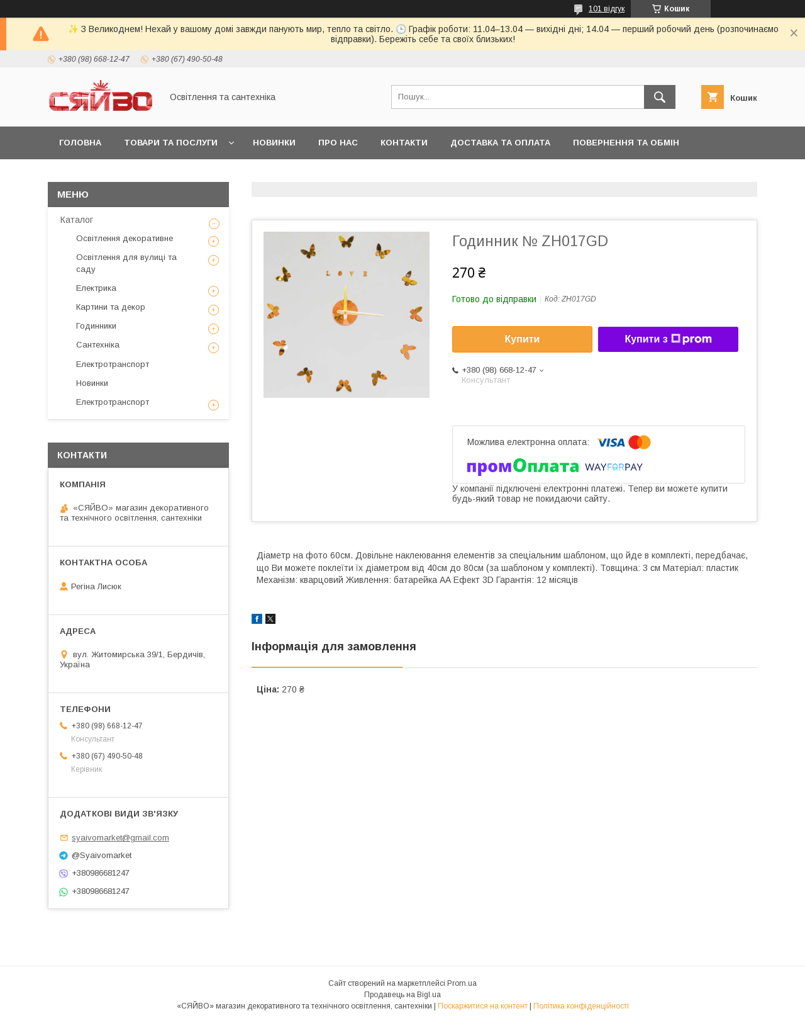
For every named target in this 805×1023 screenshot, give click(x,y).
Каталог (76, 220)
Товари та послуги (171, 142)
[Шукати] (659, 97)
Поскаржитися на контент (483, 1006)
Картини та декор (110, 307)
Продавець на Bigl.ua (402, 994)
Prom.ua (462, 983)
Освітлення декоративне (124, 238)
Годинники (96, 326)
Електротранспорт (112, 364)
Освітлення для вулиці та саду (126, 262)
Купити (522, 339)
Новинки (274, 142)
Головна (80, 142)
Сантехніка (97, 344)
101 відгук (607, 8)
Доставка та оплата (500, 142)
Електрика (96, 288)
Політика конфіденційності (581, 1006)
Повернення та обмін (626, 142)
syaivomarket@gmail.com (120, 837)
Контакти (404, 142)
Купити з (668, 339)
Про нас (338, 142)
